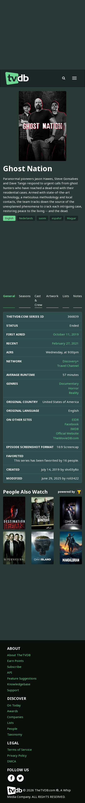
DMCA (11, 761)
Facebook (72, 424)
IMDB (75, 429)
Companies (15, 717)
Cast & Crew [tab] (38, 300)
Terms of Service (19, 749)
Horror (73, 388)
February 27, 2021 (65, 343)
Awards (12, 711)
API (9, 672)
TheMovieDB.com (66, 438)
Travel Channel (68, 366)
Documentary (69, 383)
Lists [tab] (66, 296)
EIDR (75, 419)
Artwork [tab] (52, 296)
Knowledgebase (18, 684)
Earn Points (15, 661)
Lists (10, 723)
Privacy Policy (17, 755)
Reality (74, 393)
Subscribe (14, 667)
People (12, 729)
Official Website (67, 433)
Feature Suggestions (21, 678)
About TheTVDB (19, 655)
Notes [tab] (77, 296)
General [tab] (9, 296)
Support (13, 690)
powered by (70, 492)
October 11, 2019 (66, 334)
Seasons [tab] (25, 296)
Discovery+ (71, 361)
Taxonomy (14, 734)
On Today (14, 705)
